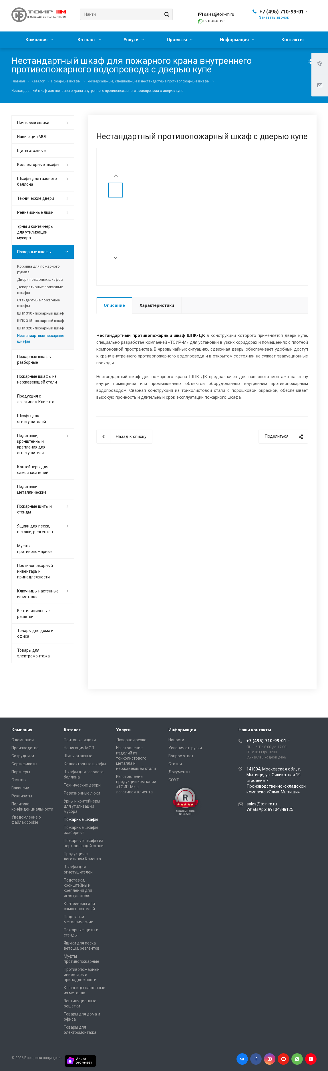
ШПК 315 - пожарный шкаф (40, 321)
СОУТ (173, 780)
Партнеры (20, 772)
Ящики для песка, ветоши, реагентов (35, 529)
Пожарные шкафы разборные (34, 359)
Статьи (175, 764)
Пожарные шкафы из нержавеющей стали (37, 379)
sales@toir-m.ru (219, 14)
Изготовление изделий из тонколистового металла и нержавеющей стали (136, 758)
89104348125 (214, 21)
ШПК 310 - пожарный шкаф (40, 313)
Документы (179, 772)
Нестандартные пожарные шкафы (40, 338)
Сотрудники (22, 756)
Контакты (292, 39)
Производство (25, 748)
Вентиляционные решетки (33, 613)
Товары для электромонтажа (33, 653)
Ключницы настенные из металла (38, 594)
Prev (116, 176)
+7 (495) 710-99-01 (281, 12)
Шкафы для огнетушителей (31, 419)
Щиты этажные (31, 150)
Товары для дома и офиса (35, 633)
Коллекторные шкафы (38, 164)
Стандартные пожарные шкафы (38, 303)
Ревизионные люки (35, 212)
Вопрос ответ (181, 756)
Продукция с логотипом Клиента (35, 399)
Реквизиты (21, 796)
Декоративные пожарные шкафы (40, 290)
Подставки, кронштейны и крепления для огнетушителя (31, 444)
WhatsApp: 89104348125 (270, 809)
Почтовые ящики (33, 122)
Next (116, 258)
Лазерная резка (131, 740)
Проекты (179, 39)
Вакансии (20, 788)
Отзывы (18, 780)
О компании (22, 740)
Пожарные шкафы (34, 252)
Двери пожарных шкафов (40, 279)
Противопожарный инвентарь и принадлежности (35, 571)
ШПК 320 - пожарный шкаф (40, 328)
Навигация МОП (32, 136)
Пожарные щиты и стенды (34, 509)
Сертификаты (24, 764)
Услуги (134, 39)
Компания (39, 39)
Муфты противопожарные (35, 549)
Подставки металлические (32, 489)
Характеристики (157, 305)
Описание (114, 305)
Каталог (89, 39)
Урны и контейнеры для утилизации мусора (35, 232)
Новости (176, 740)
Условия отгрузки (185, 748)
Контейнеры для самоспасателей (32, 470)
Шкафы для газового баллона (37, 181)
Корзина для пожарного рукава (38, 269)
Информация (237, 39)
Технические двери (35, 198)
